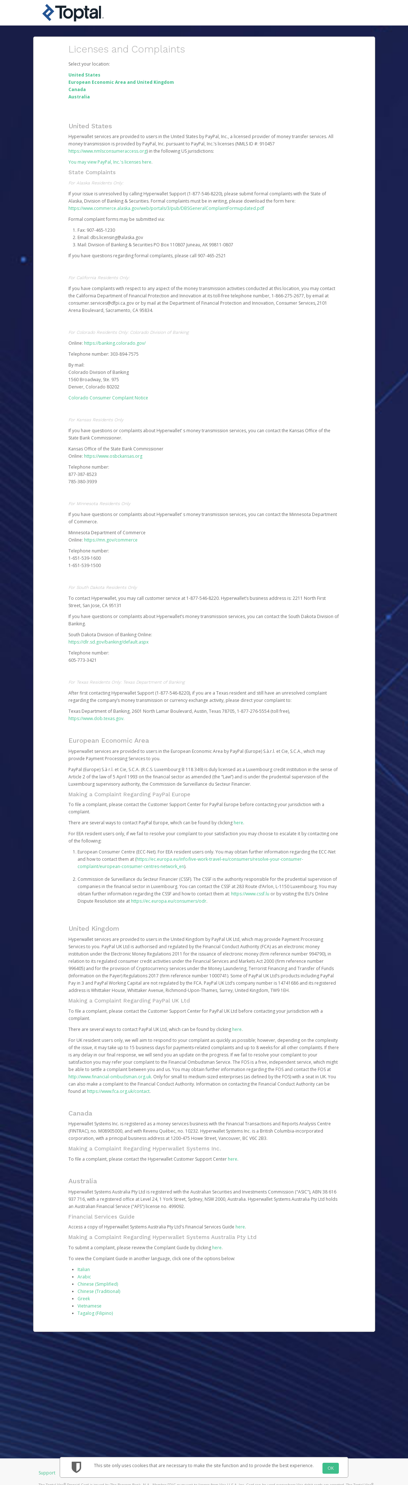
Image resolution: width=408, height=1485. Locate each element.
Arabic (84, 1277)
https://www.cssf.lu (250, 894)
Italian (84, 1269)
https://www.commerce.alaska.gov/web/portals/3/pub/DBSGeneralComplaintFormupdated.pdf (166, 208)
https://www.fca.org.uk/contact (118, 1091)
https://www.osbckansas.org (113, 456)
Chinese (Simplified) (98, 1284)
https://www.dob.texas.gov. (96, 718)
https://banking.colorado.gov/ (115, 343)
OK (331, 1468)
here (238, 823)
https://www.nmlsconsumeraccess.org (107, 151)
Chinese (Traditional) (99, 1291)
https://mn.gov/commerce (111, 540)
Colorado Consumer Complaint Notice (108, 398)
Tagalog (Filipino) (95, 1313)
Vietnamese (90, 1306)
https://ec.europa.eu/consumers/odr (168, 901)
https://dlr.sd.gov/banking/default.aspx (108, 642)
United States (84, 75)
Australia (79, 97)
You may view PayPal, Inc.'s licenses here (109, 162)
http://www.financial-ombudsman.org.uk (109, 1077)
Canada (77, 89)
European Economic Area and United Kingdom (121, 82)
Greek (84, 1299)
